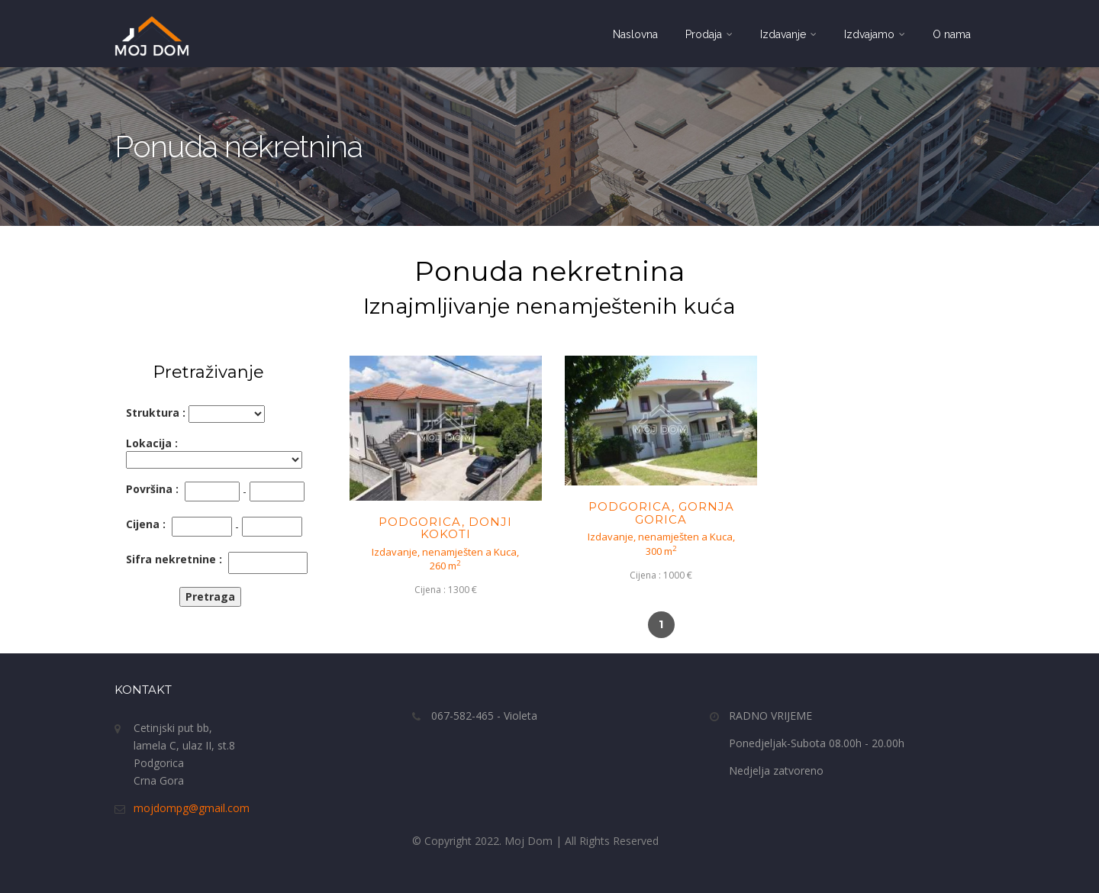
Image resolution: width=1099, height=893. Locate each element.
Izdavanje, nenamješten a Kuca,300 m (661, 544)
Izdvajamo (874, 34)
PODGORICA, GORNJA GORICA (661, 513)
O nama (952, 34)
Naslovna (635, 34)
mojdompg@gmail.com (192, 808)
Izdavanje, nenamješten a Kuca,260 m (445, 559)
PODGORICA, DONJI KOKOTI (445, 528)
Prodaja (709, 34)
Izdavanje (788, 34)
